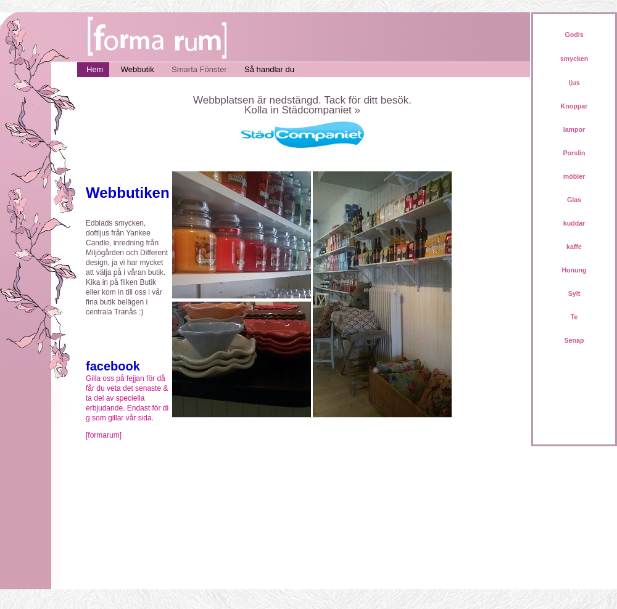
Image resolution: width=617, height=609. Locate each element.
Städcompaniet (316, 110)
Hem (94, 69)
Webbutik (137, 69)
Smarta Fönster (199, 69)
